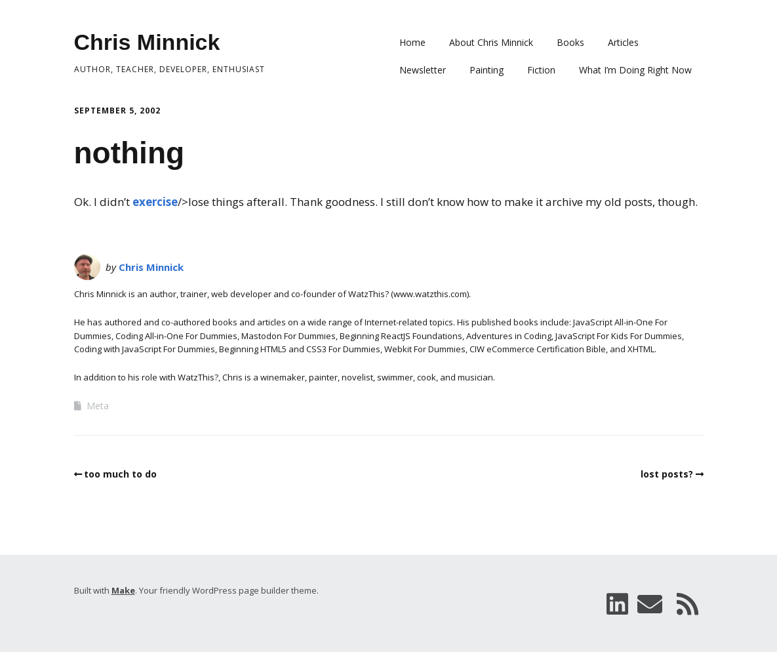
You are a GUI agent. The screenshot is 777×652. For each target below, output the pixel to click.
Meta (98, 405)
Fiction (541, 70)
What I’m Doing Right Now (635, 70)
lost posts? (667, 474)
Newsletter (422, 70)
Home (412, 42)
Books (570, 42)
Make (123, 590)
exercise (155, 201)
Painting (486, 70)
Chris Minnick (147, 42)
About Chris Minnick (491, 42)
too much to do (120, 474)
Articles (623, 42)
